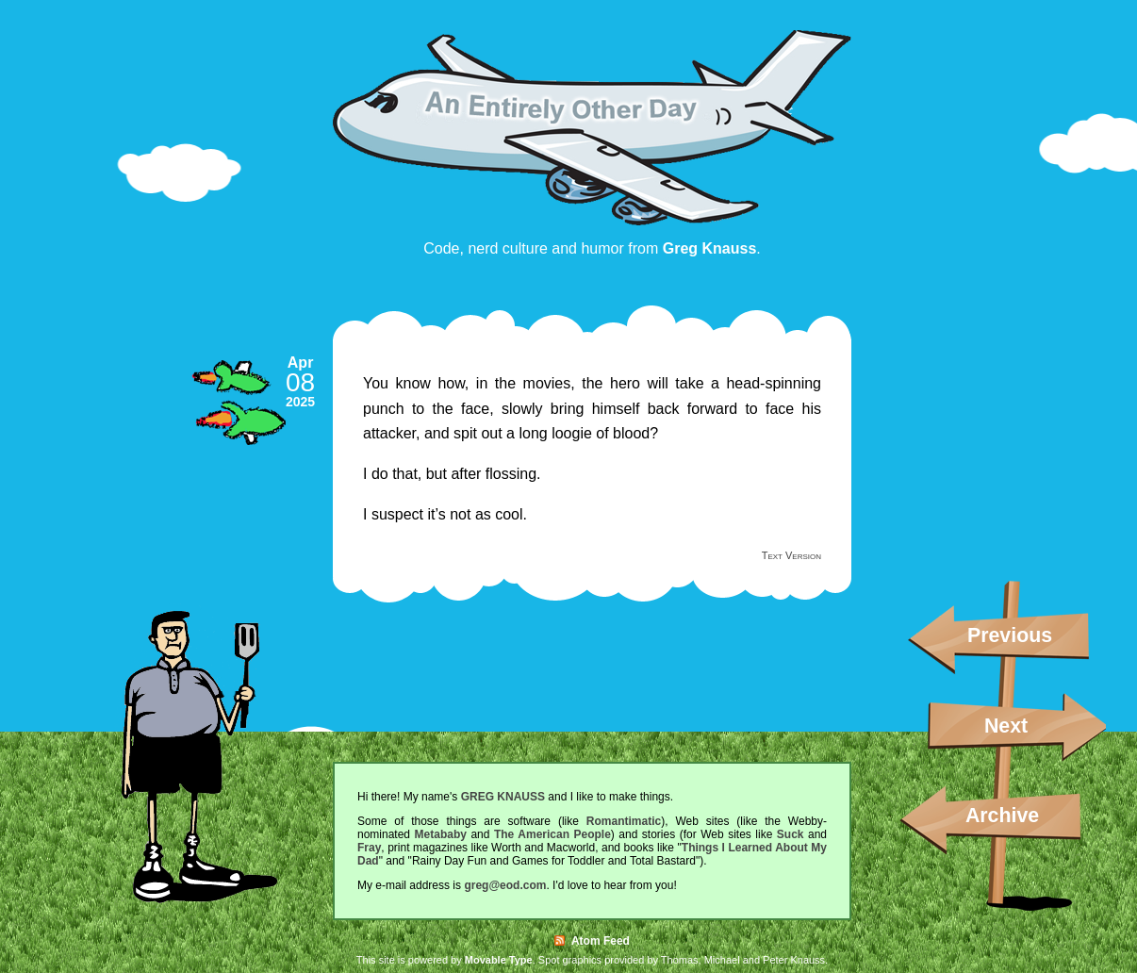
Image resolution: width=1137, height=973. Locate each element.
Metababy (441, 834)
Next (1006, 726)
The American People (552, 834)
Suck (790, 834)
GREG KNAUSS (503, 796)
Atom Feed (592, 941)
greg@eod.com (505, 885)
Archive (1002, 815)
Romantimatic (623, 821)
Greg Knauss (710, 248)
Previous (1009, 635)
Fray (369, 847)
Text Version (791, 555)
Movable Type (499, 959)
